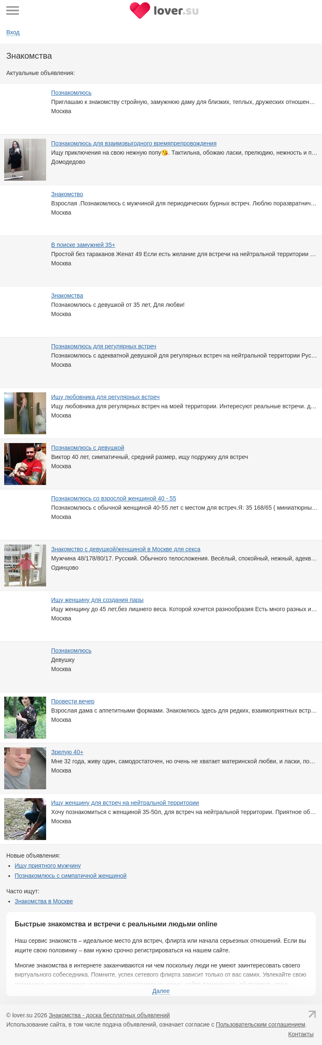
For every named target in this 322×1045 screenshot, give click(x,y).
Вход (13, 32)
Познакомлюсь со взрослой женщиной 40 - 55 (113, 498)
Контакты (301, 1034)
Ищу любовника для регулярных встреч (105, 397)
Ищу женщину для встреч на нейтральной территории (125, 802)
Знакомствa (67, 295)
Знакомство (67, 194)
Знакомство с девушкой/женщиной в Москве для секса (125, 549)
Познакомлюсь (71, 92)
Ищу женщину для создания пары (97, 599)
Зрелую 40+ (67, 752)
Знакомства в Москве (44, 901)
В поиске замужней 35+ (83, 244)
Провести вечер (72, 701)
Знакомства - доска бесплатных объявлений (109, 1015)
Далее (160, 991)
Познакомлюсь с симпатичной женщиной (71, 875)
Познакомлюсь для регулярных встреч (103, 346)
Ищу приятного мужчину (48, 865)
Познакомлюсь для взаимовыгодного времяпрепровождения (134, 143)
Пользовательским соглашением (260, 1024)
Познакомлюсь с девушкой (87, 447)
